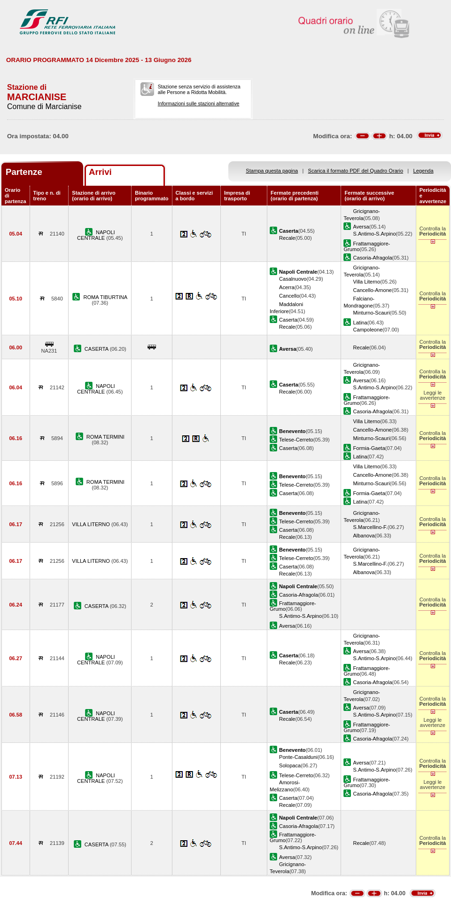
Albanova (363, 535)
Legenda (423, 171)
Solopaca (290, 765)
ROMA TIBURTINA (105, 297)
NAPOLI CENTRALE (96, 235)
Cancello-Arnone (372, 290)
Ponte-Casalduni (298, 757)
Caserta (288, 320)
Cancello (289, 296)
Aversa (361, 226)
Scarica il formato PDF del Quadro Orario (356, 171)
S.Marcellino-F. (370, 527)
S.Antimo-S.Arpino (374, 234)
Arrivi (100, 172)
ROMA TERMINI (105, 437)
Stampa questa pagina (272, 171)
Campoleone (367, 329)
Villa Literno (366, 281)
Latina (360, 322)
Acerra (287, 287)
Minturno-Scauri (371, 312)
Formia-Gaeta (369, 448)
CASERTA (97, 349)
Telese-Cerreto (296, 439)
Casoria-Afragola (372, 257)
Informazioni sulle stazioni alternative (199, 103)
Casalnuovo (293, 279)
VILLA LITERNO (91, 524)
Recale (287, 238)
